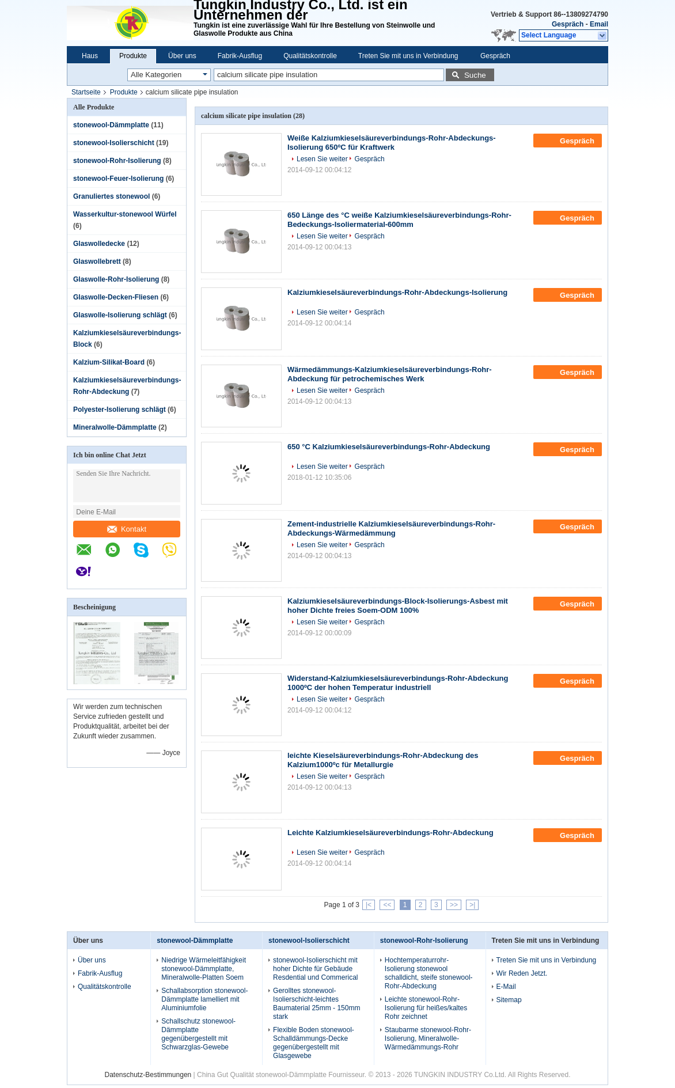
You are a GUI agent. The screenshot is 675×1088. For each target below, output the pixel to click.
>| (472, 905)
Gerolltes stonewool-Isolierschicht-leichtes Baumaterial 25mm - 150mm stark (316, 1004)
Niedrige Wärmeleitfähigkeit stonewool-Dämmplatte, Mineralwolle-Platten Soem (203, 968)
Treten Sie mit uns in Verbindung (408, 56)
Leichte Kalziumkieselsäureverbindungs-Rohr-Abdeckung (390, 832)
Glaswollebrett (97, 261)
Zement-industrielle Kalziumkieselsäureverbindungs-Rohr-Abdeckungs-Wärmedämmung (391, 528)
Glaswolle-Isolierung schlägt (120, 315)
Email (599, 24)
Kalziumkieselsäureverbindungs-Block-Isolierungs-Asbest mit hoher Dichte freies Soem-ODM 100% (397, 606)
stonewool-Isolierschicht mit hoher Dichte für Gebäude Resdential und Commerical (315, 968)
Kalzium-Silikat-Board (109, 362)
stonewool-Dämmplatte (111, 125)
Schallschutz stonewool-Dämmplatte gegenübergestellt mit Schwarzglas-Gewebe (198, 1034)
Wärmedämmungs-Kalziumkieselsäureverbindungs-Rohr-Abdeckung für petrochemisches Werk (389, 374)
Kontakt (126, 529)
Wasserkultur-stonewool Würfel (125, 214)
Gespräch (567, 24)
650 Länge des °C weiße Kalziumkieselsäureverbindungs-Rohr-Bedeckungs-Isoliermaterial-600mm (399, 220)
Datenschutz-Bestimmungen (148, 1075)
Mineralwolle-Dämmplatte (115, 427)
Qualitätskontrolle (310, 56)
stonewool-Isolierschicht (113, 143)
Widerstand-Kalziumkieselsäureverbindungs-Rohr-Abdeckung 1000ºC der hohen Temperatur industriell (397, 683)
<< (387, 905)
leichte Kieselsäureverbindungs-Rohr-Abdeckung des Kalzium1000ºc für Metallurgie (383, 760)
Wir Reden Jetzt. (522, 973)
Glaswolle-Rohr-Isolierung (116, 279)
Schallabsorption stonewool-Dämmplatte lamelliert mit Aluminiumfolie (204, 999)
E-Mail (506, 987)
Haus (90, 56)
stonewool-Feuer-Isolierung (118, 179)
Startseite (86, 92)
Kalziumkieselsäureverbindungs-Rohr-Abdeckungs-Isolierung (397, 292)
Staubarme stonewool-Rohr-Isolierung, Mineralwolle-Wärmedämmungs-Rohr (428, 1038)
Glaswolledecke (99, 244)
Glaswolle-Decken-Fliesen (115, 297)
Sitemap (509, 1000)
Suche (475, 75)
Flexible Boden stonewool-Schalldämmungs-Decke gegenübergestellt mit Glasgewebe (313, 1043)
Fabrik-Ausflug (240, 56)
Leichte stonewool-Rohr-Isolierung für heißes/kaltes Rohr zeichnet (426, 1008)
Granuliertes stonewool (111, 196)
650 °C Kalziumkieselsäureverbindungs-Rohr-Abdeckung (388, 446)
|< (368, 905)
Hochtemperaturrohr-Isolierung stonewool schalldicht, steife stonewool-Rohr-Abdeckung (429, 973)
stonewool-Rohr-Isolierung (117, 161)
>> (454, 905)
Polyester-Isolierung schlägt (119, 409)
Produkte (133, 56)
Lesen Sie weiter (322, 159)
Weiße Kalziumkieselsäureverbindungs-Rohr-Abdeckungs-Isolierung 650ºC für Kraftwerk (391, 142)
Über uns (182, 56)
